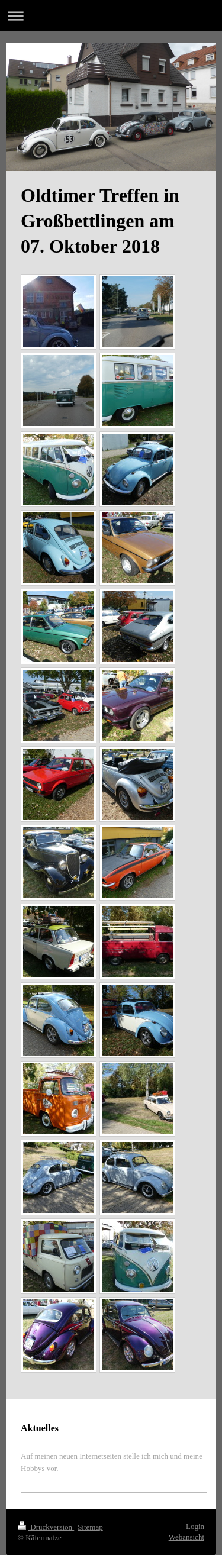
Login (195, 1526)
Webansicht (186, 1537)
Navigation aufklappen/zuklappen (111, 15)
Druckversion (46, 1526)
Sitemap (90, 1526)
